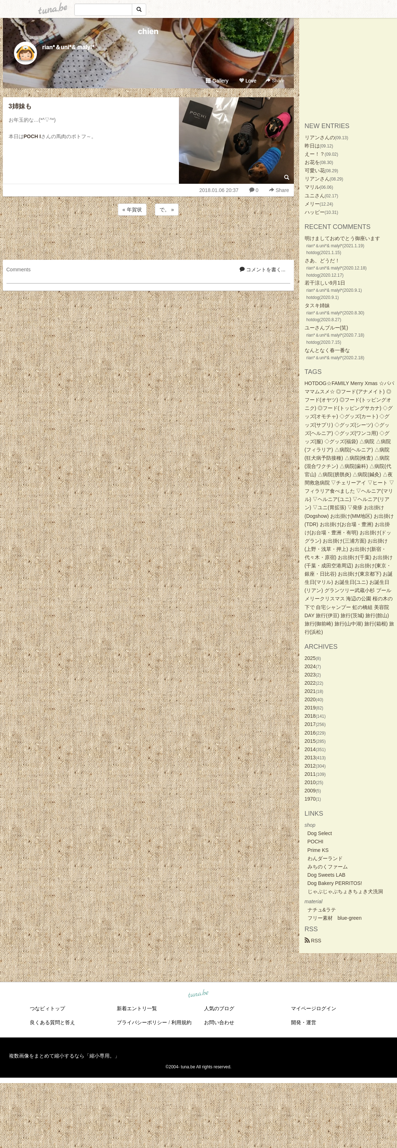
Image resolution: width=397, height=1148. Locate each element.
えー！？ (315, 154)
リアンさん (317, 179)
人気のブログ (219, 1008)
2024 (310, 666)
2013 (310, 757)
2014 (310, 749)
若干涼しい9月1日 (325, 283)
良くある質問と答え (52, 1022)
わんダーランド (325, 858)
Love (247, 81)
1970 (310, 799)
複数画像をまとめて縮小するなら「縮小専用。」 (64, 1056)
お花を (312, 162)
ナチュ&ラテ (322, 910)
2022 (310, 683)
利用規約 (181, 1022)
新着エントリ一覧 (137, 1008)
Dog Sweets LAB (327, 875)
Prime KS (318, 850)
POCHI (315, 841)
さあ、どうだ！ (322, 260)
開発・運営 (303, 1022)
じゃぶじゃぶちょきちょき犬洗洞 (345, 891)
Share (275, 80)
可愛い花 (315, 170)
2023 (310, 675)
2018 (310, 716)
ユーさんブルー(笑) (326, 328)
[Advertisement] (148, 236)
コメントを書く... (263, 269)
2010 (310, 782)
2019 (310, 708)
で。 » (167, 209)
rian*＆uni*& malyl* (68, 47)
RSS (313, 940)
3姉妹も (20, 106)
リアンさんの (320, 137)
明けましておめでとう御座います (342, 238)
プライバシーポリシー (142, 1022)
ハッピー (315, 212)
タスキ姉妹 (317, 305)
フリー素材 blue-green (335, 918)
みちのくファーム (328, 867)
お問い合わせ (219, 1022)
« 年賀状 (132, 209)
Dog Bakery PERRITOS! (335, 883)
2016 (310, 733)
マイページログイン (313, 1008)
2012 (310, 766)
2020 (310, 699)
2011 (310, 774)
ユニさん (315, 195)
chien (148, 31)
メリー (312, 204)
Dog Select (320, 833)
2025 (310, 658)
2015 (310, 741)
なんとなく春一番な (327, 350)
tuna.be (198, 994)
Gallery (217, 81)
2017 (310, 724)
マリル (312, 187)
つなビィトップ (47, 1008)
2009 (310, 790)
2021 (310, 691)
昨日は (312, 146)
